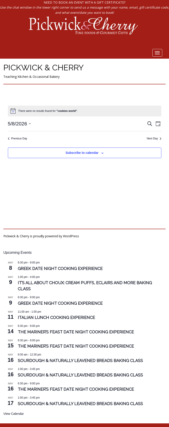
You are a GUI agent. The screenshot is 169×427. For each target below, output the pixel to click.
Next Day (154, 138)
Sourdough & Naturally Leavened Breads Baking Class (80, 360)
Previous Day (17, 138)
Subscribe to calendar (81, 153)
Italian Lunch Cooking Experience (56, 317)
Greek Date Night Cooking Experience (60, 268)
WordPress (71, 236)
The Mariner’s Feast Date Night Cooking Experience (76, 332)
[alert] (84, 111)
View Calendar (13, 413)
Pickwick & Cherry (43, 67)
